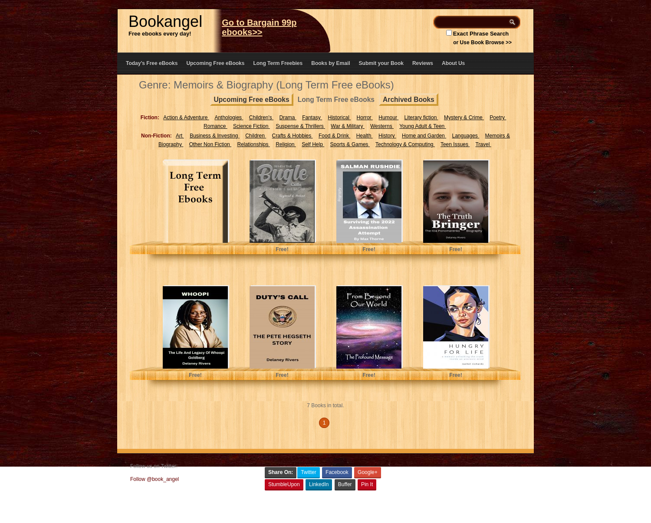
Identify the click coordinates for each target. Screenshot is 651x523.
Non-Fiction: (156, 136)
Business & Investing (215, 136)
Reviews (422, 63)
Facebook (337, 472)
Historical (339, 117)
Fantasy (312, 117)
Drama (287, 117)
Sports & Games (350, 144)
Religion (286, 144)
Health (364, 136)
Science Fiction (251, 126)
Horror (365, 117)
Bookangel (165, 21)
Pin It (367, 484)
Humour (388, 117)
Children (255, 136)
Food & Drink (334, 136)
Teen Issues (455, 144)
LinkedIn (319, 484)
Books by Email (330, 63)
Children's (261, 117)
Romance (215, 126)
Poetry (498, 117)
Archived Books (408, 99)
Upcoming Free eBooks (215, 63)
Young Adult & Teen (422, 126)
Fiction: (150, 117)
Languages (465, 136)
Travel (483, 144)
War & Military (348, 126)
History (387, 136)
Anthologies (228, 117)
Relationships (253, 144)
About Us (453, 63)
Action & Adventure (186, 117)
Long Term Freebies (277, 63)
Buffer (345, 484)
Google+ (368, 472)
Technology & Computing (405, 144)
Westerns (382, 126)
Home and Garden (424, 136)
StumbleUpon (284, 484)
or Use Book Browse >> (482, 42)
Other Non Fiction (210, 144)
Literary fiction (421, 117)
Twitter (308, 472)
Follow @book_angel (154, 479)
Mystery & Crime (464, 117)
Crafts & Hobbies (292, 136)
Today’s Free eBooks (152, 63)
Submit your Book (381, 63)
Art (180, 136)
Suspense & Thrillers (300, 126)
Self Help (313, 144)
